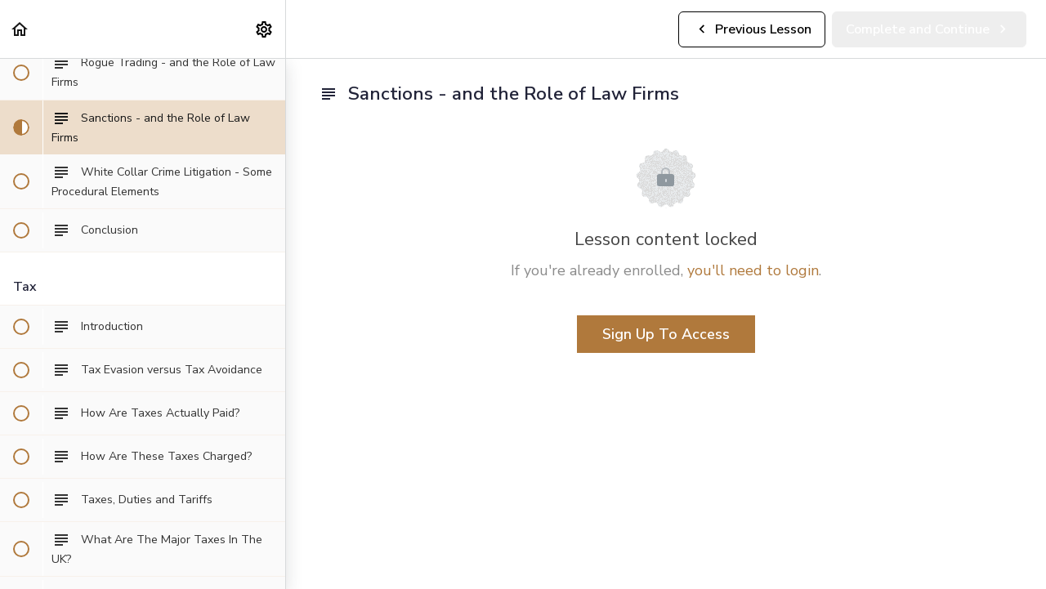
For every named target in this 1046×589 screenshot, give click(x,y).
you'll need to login (753, 270)
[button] (20, 29)
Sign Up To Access (666, 334)
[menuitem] (264, 29)
